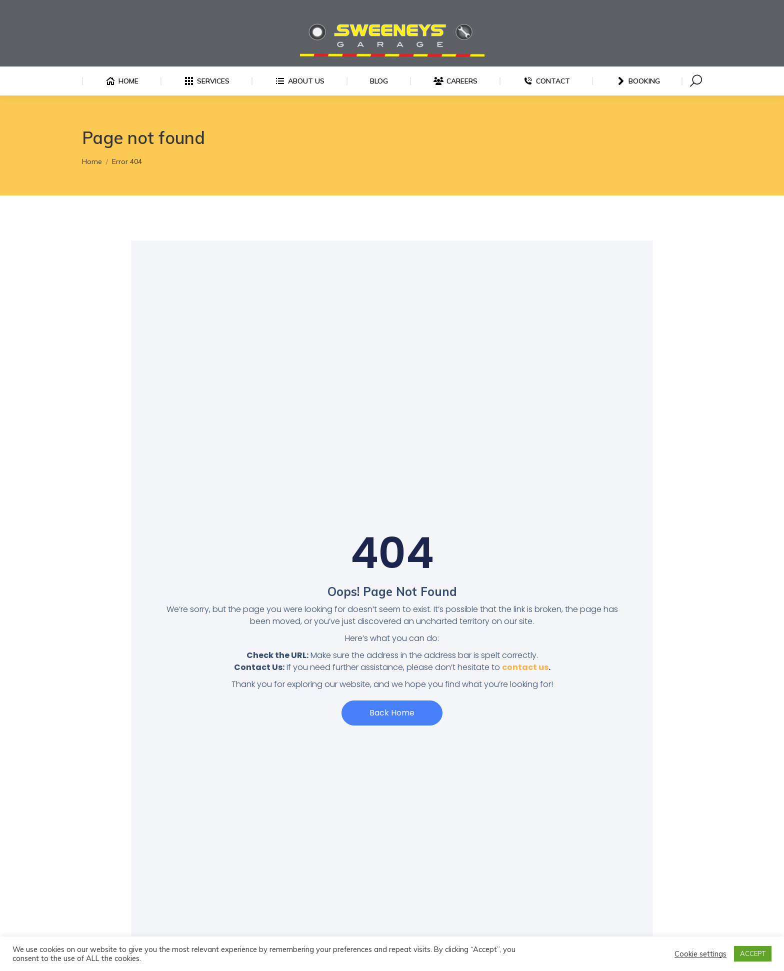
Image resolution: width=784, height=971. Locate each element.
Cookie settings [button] (700, 954)
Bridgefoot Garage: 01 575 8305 (231, 9)
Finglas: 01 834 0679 (327, 9)
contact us (525, 685)
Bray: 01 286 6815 (399, 9)
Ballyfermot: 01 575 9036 (127, 9)
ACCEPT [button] (753, 954)
